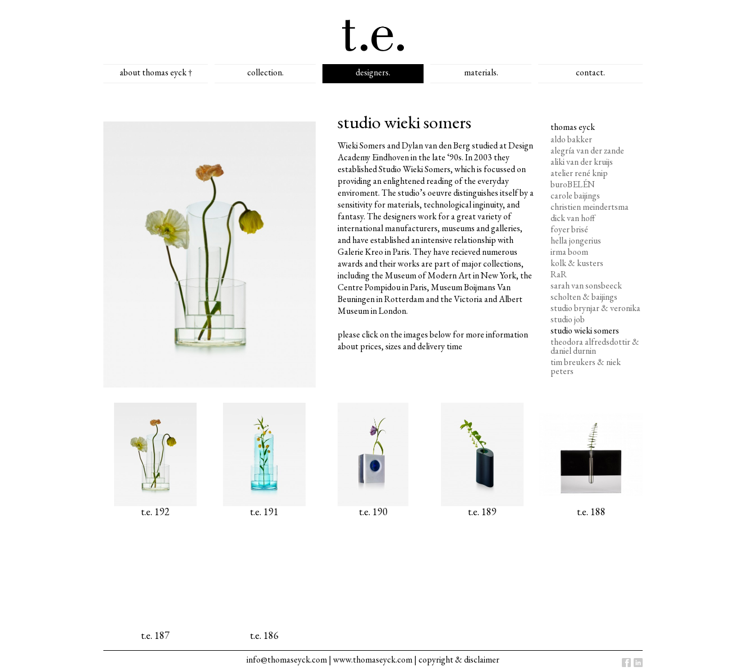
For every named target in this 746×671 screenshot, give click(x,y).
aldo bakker (571, 139)
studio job (568, 319)
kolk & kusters (577, 263)
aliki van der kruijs (582, 162)
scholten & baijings (584, 297)
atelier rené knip (579, 173)
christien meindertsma (590, 207)
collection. (265, 72)
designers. (373, 72)
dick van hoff (573, 218)
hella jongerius (576, 240)
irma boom (569, 252)
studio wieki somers (585, 330)
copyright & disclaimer (459, 659)
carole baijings (575, 195)
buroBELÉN (573, 184)
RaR (559, 274)
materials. (481, 72)
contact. (590, 72)
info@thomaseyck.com (287, 659)
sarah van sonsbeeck (586, 285)
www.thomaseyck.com (372, 659)
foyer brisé (569, 229)
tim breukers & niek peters (586, 366)
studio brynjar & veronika (595, 308)
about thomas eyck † (156, 72)
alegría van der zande (587, 150)
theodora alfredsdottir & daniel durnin (595, 346)
